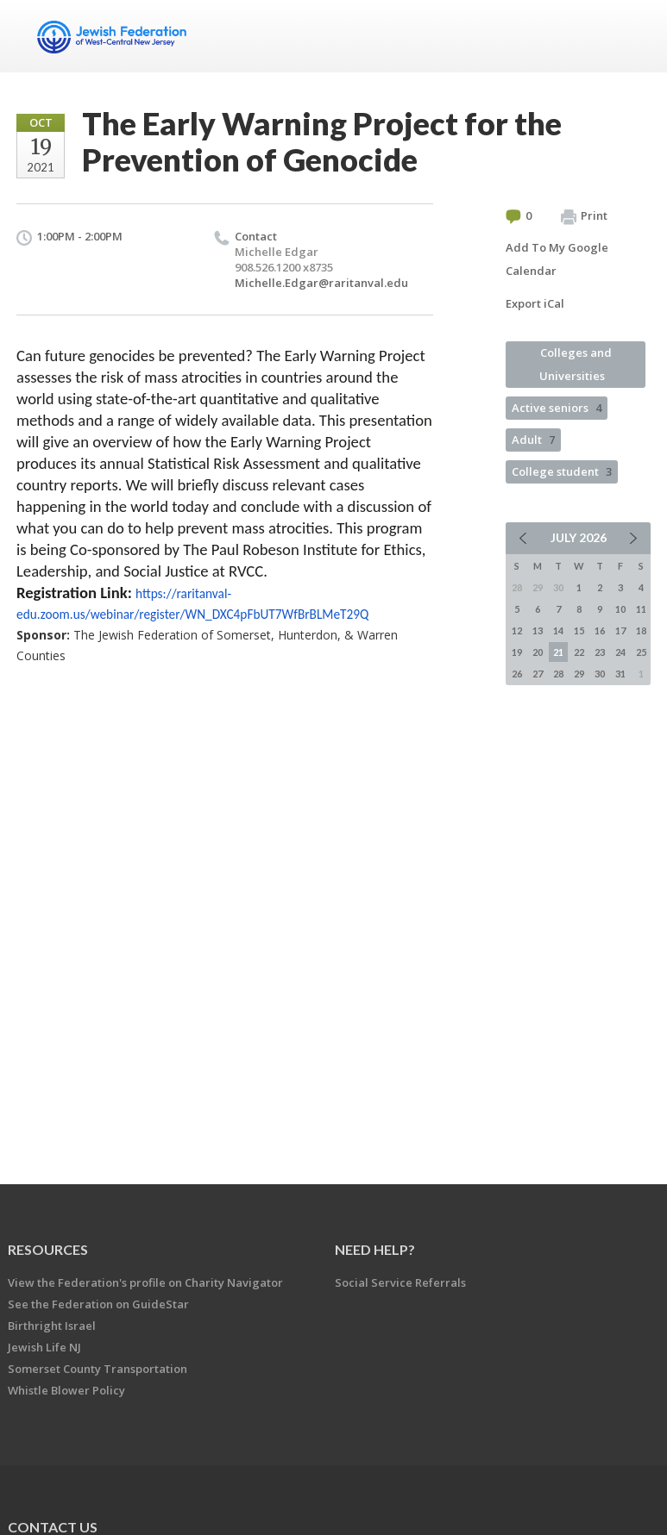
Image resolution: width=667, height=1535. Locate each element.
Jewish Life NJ (44, 1347)
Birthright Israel (52, 1325)
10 (620, 609)
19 (517, 652)
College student (562, 471)
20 (537, 652)
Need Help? (375, 1249)
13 (537, 630)
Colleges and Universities (575, 364)
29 (579, 673)
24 (620, 652)
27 (537, 673)
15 (579, 630)
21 (558, 652)
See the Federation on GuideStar (98, 1304)
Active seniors (556, 407)
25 (641, 652)
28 (558, 673)
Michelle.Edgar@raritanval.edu (321, 282)
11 (641, 609)
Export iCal (535, 303)
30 (600, 673)
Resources (48, 1249)
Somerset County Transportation (97, 1368)
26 (517, 673)
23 (600, 652)
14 (558, 630)
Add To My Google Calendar (557, 259)
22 (579, 652)
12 (517, 630)
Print (584, 216)
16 (600, 630)
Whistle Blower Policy (66, 1390)
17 (620, 630)
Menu (631, 36)
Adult (533, 439)
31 (620, 673)
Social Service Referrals (400, 1282)
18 (641, 630)
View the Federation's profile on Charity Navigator (145, 1282)
